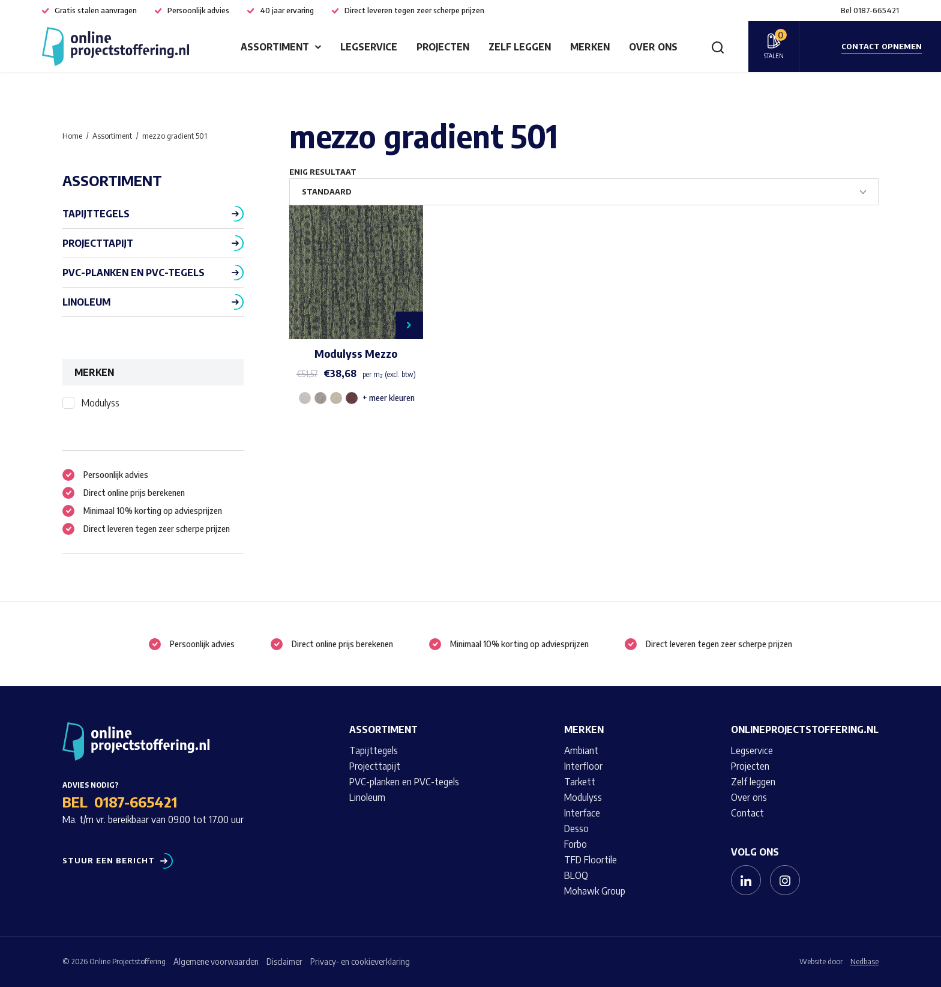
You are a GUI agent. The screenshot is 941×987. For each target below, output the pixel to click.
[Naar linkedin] (746, 880)
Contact (747, 813)
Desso (576, 828)
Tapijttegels (96, 214)
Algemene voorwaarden (216, 961)
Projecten (442, 47)
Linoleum (86, 302)
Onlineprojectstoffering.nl (805, 729)
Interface (582, 813)
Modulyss (100, 403)
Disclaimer (284, 961)
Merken (590, 47)
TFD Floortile (590, 860)
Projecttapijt (97, 243)
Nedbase (864, 961)
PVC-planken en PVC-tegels (133, 273)
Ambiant (581, 750)
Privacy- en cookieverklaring (360, 961)
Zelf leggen (520, 47)
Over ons (653, 47)
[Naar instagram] (785, 880)
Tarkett (579, 782)
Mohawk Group (594, 891)
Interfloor (583, 766)
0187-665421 (135, 801)
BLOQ (576, 875)
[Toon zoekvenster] (717, 47)
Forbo (575, 844)
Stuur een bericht (108, 861)
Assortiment (275, 47)
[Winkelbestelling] (584, 191)
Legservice (368, 47)
